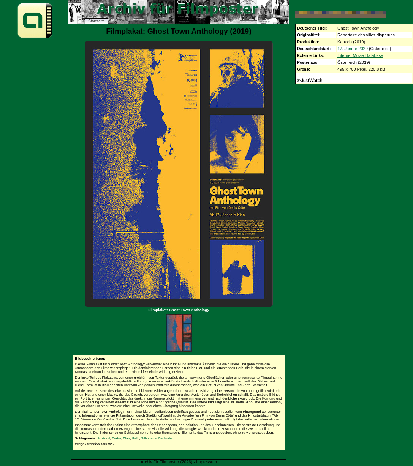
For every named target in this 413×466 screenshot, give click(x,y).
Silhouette (148, 438)
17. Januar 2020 (352, 48)
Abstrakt (103, 438)
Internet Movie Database (360, 55)
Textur (116, 438)
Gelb (135, 438)
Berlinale (165, 438)
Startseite (96, 21)
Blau (126, 438)
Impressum (206, 462)
